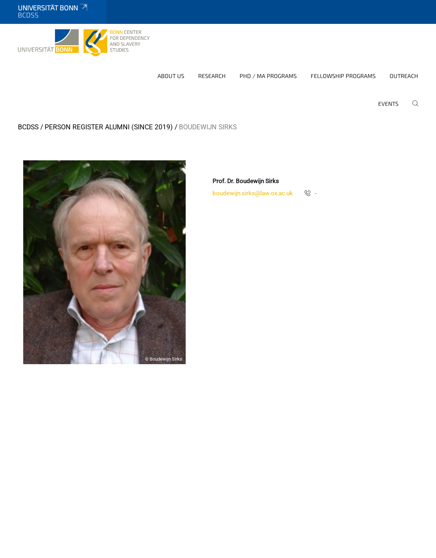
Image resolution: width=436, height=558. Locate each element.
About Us (170, 75)
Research (212, 75)
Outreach (404, 75)
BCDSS (28, 127)
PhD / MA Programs (268, 75)
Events (388, 103)
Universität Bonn (53, 8)
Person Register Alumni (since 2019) (109, 127)
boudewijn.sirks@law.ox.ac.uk (252, 193)
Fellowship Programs (343, 75)
